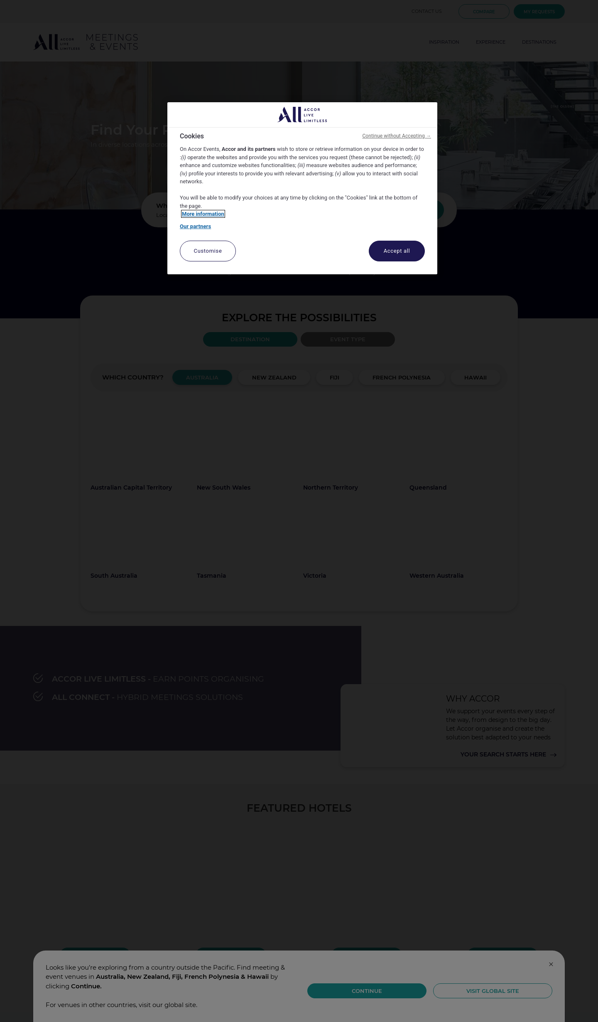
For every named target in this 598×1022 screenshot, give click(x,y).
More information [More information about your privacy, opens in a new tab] (203, 214)
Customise (208, 251)
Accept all (397, 251)
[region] (302, 188)
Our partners (195, 226)
